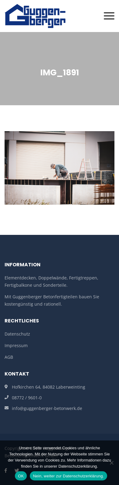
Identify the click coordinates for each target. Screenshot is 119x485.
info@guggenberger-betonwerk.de (47, 408)
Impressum (16, 345)
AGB (9, 357)
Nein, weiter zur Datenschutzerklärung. (68, 476)
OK (21, 476)
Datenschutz (17, 334)
